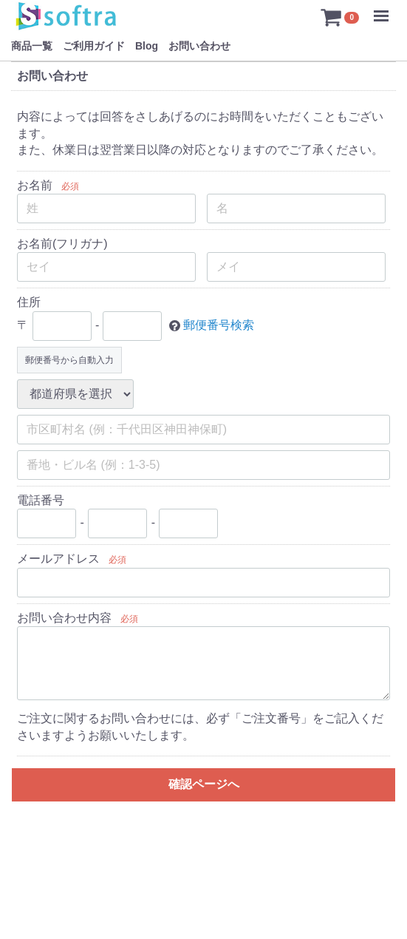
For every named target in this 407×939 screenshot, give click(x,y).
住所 (29, 302)
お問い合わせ (199, 46)
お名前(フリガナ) (62, 243)
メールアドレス (58, 558)
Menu (385, 9)
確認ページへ (203, 784)
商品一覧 (31, 46)
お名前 (34, 185)
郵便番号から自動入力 (69, 360)
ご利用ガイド (94, 46)
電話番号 (40, 500)
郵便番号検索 (218, 325)
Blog (146, 46)
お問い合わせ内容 (64, 617)
